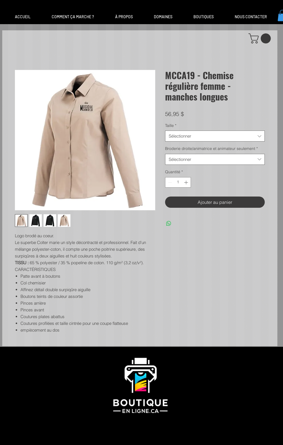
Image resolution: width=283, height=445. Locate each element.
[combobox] (215, 136)
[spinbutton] (178, 182)
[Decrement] (169, 182)
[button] (163, 17)
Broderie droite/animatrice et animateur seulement (211, 148)
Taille (170, 125)
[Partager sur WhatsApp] (168, 223)
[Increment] (186, 182)
